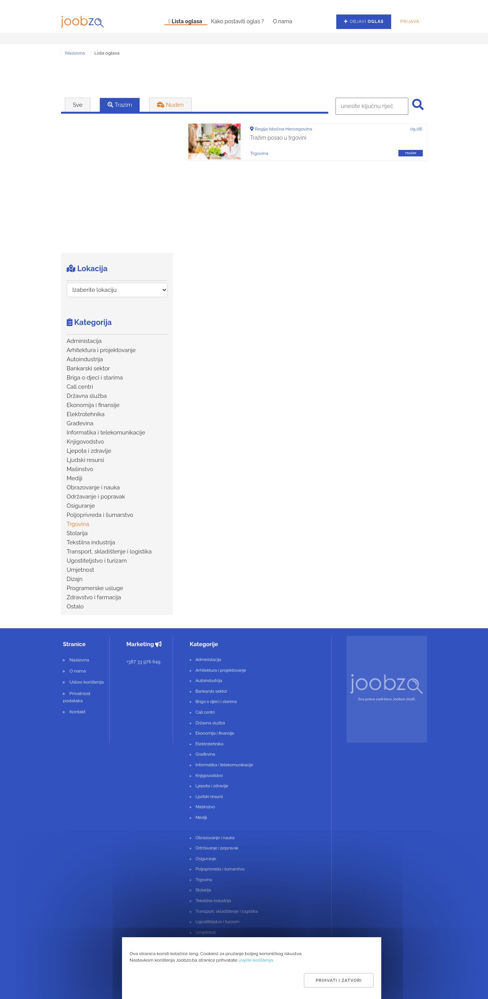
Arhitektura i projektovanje (101, 350)
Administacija (84, 341)
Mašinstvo (80, 469)
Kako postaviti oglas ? (238, 21)
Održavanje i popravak (96, 496)
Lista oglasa (185, 21)
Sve (77, 104)
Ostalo (75, 606)
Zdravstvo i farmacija (94, 597)
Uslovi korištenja (86, 682)
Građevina (80, 423)
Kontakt (77, 711)
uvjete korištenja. (256, 960)
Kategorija (89, 322)
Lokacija (87, 268)
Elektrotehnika (85, 414)
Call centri (80, 386)
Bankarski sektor (88, 368)
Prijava (409, 21)
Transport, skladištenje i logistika (109, 551)
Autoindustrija (85, 359)
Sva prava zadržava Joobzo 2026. (387, 699)
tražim (410, 153)
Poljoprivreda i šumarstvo (100, 515)
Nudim (170, 104)
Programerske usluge (95, 588)
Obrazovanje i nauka (93, 487)
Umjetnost (80, 569)
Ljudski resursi (85, 460)
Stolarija (77, 533)
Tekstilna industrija (91, 542)
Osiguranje (81, 505)
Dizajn (75, 579)
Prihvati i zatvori (339, 980)
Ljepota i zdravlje (89, 450)
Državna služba (87, 396)
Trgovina (78, 524)
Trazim (120, 104)
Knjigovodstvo (85, 441)
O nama (282, 21)
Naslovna (75, 53)
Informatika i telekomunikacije (106, 432)
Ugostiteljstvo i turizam (97, 560)
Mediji (74, 478)
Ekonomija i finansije (93, 405)
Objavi (364, 21)
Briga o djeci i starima (95, 377)
